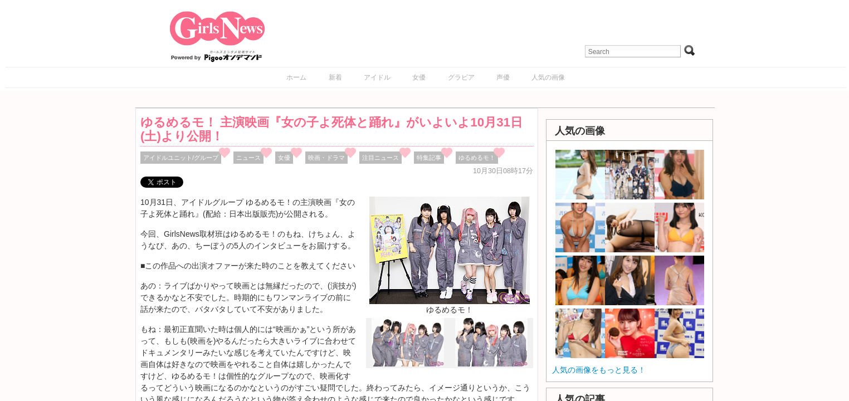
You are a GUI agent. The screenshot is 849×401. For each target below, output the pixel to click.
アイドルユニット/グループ (180, 157)
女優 (419, 77)
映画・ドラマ (326, 157)
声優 (503, 77)
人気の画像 (548, 77)
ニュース (248, 157)
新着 (335, 77)
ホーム (296, 77)
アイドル (377, 77)
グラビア (461, 77)
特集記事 (429, 157)
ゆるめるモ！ (476, 157)
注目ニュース (380, 157)
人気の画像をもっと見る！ (599, 369)
